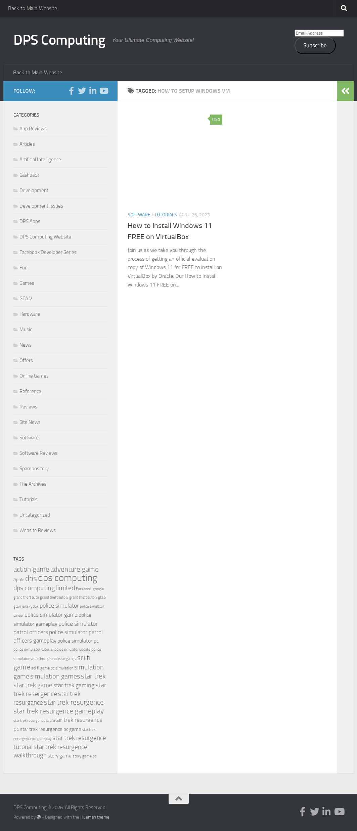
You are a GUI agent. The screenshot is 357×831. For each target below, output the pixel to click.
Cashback (29, 175)
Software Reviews (38, 453)
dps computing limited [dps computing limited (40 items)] (44, 588)
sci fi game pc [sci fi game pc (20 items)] (42, 668)
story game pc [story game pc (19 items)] (84, 756)
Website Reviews (37, 530)
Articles (27, 144)
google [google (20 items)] (98, 588)
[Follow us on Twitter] (82, 91)
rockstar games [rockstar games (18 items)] (64, 659)
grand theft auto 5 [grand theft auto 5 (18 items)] (54, 597)
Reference (30, 391)
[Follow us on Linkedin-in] (93, 91)
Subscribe (315, 45)
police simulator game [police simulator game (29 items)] (51, 614)
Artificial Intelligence (40, 160)
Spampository (34, 469)
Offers (26, 360)
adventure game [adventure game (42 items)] (74, 569)
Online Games (34, 376)
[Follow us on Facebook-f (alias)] (71, 91)
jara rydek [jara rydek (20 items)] (30, 606)
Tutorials (165, 215)
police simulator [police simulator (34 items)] (59, 605)
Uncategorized (34, 515)
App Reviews (33, 129)
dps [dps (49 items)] (31, 578)
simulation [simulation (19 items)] (64, 668)
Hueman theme (94, 817)
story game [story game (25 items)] (60, 756)
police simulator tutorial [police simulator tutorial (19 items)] (33, 649)
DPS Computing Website (45, 237)
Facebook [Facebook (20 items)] (84, 588)
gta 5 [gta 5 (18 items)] (102, 597)
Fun (23, 268)
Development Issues (41, 206)
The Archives (32, 484)
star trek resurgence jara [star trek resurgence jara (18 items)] (32, 720)
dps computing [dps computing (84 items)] (67, 578)
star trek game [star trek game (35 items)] (32, 685)
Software (139, 215)
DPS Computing (59, 40)
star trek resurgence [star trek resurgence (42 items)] (74, 702)
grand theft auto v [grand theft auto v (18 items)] (83, 597)
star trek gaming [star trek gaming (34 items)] (73, 685)
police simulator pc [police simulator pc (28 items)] (78, 641)
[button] (175, 158)
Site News (30, 422)
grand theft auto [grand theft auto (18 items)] (26, 597)
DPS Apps (29, 221)
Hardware (29, 314)
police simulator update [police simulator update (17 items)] (72, 649)
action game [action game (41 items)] (31, 569)
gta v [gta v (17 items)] (17, 606)
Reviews (28, 407)
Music (25, 329)
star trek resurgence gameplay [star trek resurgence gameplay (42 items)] (58, 711)
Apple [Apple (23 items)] (18, 579)
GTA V (25, 299)
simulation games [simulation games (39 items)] (55, 676)
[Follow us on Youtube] (103, 91)
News (25, 345)
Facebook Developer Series (48, 252)
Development (33, 190)
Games (26, 283)
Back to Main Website (32, 8)
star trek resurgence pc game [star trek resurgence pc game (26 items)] (50, 729)
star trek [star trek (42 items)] (93, 676)
